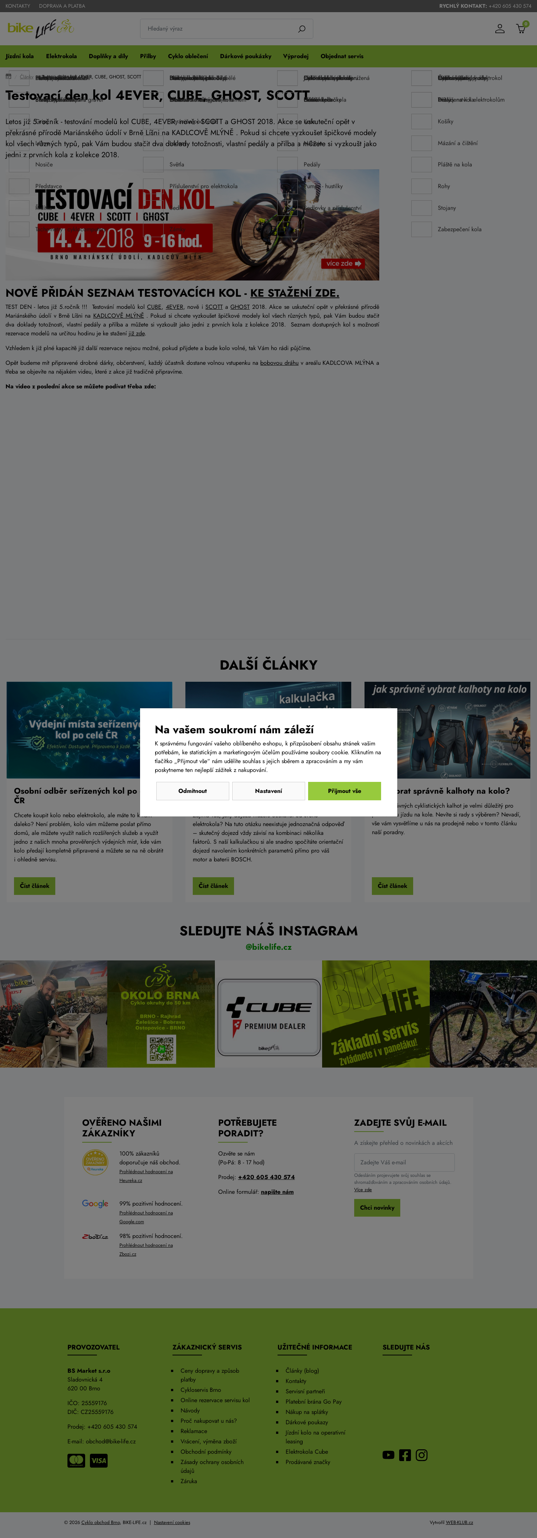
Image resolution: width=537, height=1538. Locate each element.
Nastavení (268, 791)
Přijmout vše (344, 791)
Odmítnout (192, 791)
